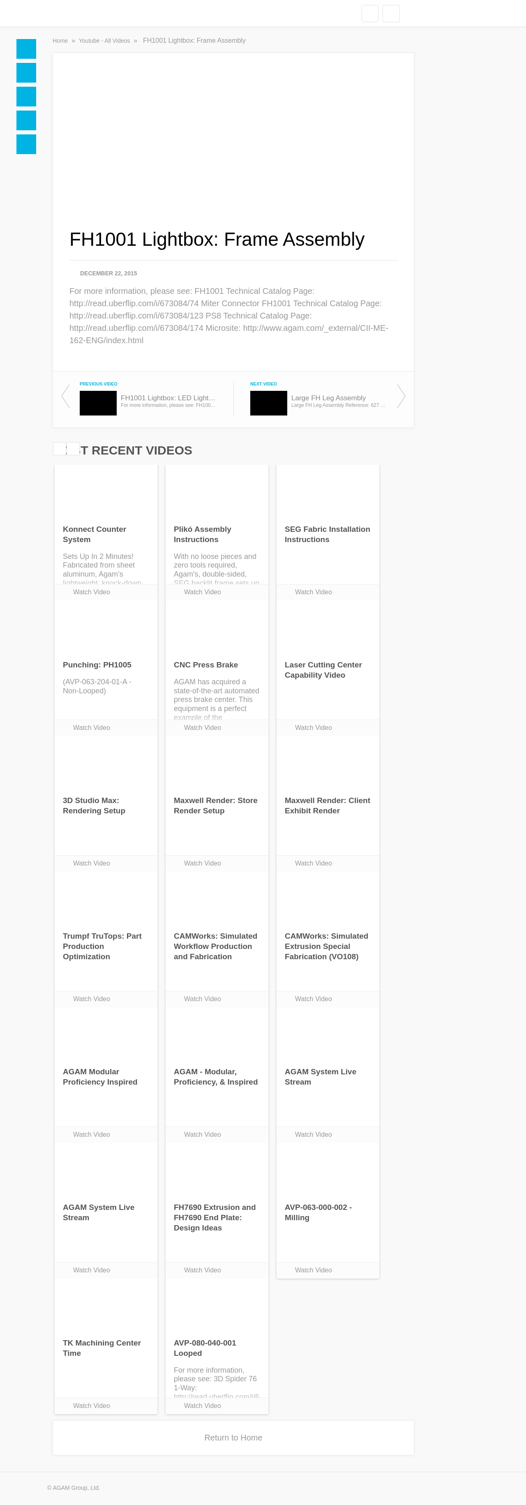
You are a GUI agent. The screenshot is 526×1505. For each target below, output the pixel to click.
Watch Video (91, 592)
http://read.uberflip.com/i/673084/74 (134, 303)
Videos (26, 120)
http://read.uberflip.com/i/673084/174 (136, 327)
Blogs (26, 144)
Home (26, 49)
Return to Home (233, 1437)
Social (26, 96)
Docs (26, 73)
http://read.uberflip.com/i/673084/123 (136, 315)
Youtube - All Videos (105, 40)
